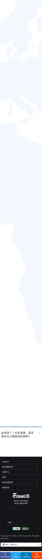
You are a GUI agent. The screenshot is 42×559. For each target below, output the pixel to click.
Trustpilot (12, 507)
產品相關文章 (7, 467)
